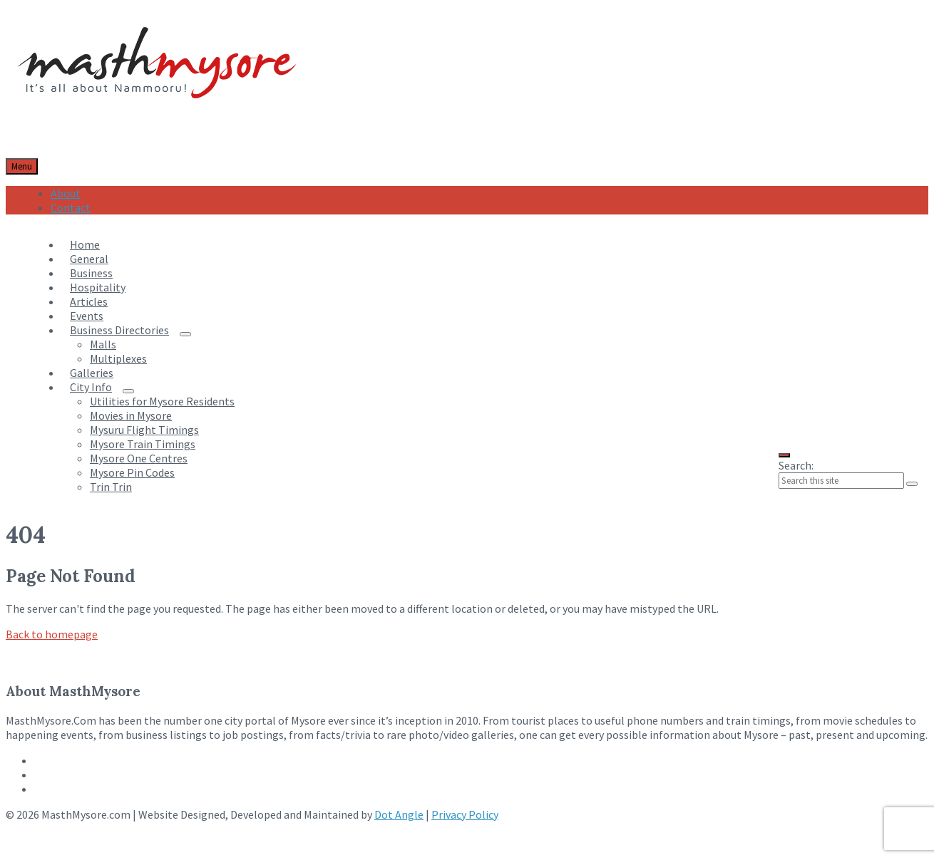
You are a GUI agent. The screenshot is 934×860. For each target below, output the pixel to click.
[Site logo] (156, 115)
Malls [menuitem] (103, 344)
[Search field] (841, 480)
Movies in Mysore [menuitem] (131, 415)
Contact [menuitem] (71, 207)
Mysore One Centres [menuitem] (139, 458)
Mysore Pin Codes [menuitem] (132, 472)
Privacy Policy (464, 814)
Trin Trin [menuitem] (111, 487)
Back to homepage (52, 634)
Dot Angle (399, 814)
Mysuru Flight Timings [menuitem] (144, 430)
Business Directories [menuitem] (119, 330)
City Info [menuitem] (91, 387)
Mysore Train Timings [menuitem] (142, 444)
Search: (796, 465)
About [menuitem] (66, 193)
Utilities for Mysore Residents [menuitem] (162, 401)
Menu (21, 166)
